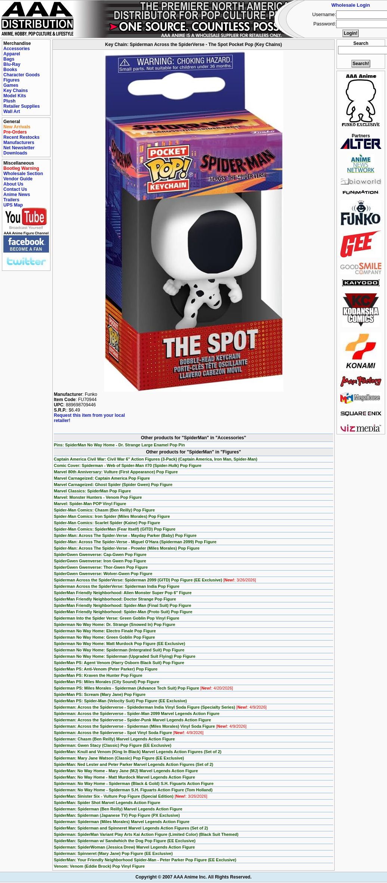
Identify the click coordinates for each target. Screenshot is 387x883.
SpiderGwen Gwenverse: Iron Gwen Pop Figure (100, 561)
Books (10, 69)
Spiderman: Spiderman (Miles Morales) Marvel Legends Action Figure (122, 821)
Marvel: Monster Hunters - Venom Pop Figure (98, 497)
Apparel (11, 53)
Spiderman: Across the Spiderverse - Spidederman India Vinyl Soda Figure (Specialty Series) (160, 707)
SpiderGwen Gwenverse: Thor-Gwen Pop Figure (101, 567)
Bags (8, 59)
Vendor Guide (18, 178)
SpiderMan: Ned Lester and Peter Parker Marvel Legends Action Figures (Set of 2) (133, 764)
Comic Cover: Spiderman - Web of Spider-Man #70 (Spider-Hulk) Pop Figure (128, 465)
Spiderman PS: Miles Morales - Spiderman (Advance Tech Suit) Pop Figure (143, 688)
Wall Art (11, 111)
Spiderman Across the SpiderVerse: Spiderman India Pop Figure (116, 586)
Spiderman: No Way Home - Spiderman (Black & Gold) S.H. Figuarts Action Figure (134, 783)
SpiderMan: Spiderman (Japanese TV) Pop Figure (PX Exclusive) (117, 815)
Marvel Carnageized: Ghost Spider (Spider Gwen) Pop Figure (113, 484)
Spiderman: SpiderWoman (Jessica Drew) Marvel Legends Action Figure (124, 847)
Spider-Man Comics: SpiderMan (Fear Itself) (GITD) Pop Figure (114, 529)
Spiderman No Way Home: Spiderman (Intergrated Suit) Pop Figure (119, 650)
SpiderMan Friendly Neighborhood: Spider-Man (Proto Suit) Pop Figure (123, 611)
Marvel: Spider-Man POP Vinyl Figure (90, 503)
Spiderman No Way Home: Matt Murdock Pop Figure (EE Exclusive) (119, 643)
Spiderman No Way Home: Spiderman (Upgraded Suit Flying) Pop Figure (125, 656)
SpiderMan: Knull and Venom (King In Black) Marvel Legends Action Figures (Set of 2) (137, 751)
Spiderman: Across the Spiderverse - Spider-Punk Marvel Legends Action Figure (132, 720)
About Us (13, 184)
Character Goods (21, 74)
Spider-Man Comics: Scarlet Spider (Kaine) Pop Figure (107, 522)
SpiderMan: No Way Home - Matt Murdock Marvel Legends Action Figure (124, 777)
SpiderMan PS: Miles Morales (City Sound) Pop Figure (106, 681)
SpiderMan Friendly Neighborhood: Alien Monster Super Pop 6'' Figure (122, 592)
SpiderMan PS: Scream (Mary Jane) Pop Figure (99, 694)
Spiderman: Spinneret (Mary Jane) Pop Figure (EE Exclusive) (113, 853)
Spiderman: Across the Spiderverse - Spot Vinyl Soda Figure (128, 732)
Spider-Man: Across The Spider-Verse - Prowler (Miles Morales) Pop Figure (127, 548)
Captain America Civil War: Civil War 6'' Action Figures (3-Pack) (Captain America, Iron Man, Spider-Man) (155, 459)
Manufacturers (18, 142)
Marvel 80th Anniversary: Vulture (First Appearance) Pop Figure (116, 472)
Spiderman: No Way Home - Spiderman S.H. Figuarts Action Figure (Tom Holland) (133, 790)
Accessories (16, 48)
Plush (9, 101)
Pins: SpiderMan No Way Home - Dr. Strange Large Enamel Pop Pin (119, 445)
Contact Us (15, 189)
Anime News (16, 194)
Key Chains (15, 90)
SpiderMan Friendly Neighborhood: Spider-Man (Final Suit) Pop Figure (122, 605)
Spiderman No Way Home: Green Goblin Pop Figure (104, 637)
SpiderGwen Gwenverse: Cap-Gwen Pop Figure (100, 554)
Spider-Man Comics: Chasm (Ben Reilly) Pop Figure (104, 510)
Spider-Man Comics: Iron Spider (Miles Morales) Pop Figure (112, 516)
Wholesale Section (23, 173)
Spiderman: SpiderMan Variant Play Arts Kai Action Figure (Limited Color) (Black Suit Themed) (146, 834)
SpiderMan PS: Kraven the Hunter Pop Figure (98, 675)
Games (10, 85)
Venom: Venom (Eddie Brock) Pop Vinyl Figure (99, 866)
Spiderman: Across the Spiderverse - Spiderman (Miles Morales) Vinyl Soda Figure (150, 726)
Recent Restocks (21, 137)
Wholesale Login (350, 5)
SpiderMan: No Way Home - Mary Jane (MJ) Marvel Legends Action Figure (126, 771)
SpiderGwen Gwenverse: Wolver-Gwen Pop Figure (103, 573)
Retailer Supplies (21, 106)
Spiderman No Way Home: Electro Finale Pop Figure (105, 631)
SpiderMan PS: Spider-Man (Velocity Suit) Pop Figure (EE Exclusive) (120, 701)
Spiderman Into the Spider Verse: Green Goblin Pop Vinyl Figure (116, 618)
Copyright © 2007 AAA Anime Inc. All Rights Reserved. (193, 877)
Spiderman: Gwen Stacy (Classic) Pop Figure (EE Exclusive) (112, 745)
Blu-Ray (11, 64)
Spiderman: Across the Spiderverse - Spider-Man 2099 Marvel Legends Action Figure (136, 713)
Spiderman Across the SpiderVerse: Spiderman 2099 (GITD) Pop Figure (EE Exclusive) (155, 580)
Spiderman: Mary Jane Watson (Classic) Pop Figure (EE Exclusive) (119, 758)
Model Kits (14, 95)
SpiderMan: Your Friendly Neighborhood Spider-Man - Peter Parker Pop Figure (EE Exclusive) (145, 860)
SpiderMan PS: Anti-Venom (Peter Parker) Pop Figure (105, 669)
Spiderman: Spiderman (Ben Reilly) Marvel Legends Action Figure (118, 809)
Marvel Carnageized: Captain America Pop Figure (102, 478)
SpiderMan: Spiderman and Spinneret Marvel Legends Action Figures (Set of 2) (131, 828)
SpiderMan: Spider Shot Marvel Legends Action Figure (107, 802)
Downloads (15, 153)
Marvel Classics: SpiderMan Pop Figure (92, 491)
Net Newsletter (18, 147)
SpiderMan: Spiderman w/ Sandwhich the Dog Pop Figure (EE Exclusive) (125, 840)
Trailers (11, 199)
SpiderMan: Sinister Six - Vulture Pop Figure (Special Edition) (130, 796)
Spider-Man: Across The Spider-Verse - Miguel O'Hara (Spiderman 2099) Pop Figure (135, 542)
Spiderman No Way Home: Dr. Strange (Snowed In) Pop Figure (114, 624)
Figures (11, 80)
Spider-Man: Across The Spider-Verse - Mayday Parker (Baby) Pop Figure (125, 535)
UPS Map (13, 205)
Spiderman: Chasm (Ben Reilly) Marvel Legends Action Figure (114, 739)
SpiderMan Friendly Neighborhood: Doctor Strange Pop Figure (115, 599)
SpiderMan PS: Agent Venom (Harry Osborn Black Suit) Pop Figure (119, 662)
